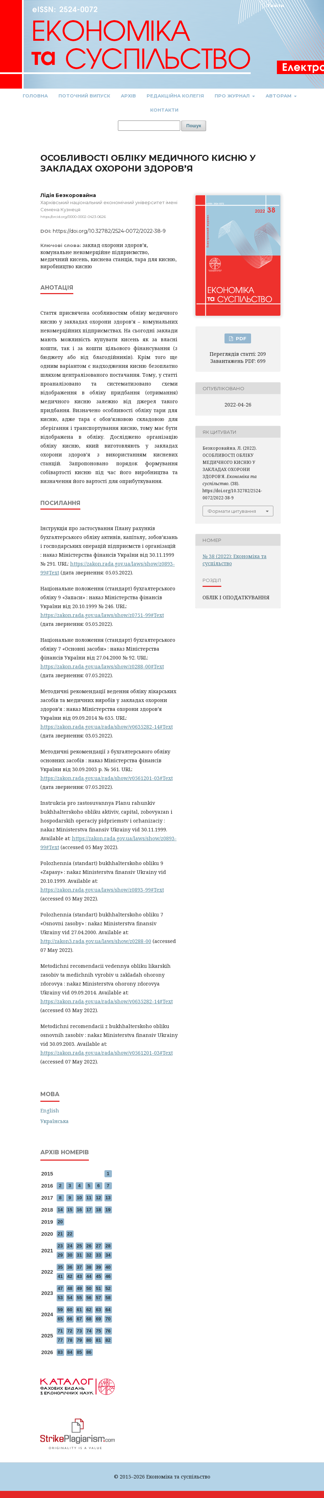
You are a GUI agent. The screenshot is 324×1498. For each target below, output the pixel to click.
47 (60, 1288)
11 (88, 1197)
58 (108, 1297)
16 (79, 1209)
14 (60, 1209)
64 (108, 1309)
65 (60, 1319)
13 (108, 1197)
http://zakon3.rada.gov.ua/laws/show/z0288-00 (95, 941)
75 (98, 1331)
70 (108, 1319)
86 (88, 1352)
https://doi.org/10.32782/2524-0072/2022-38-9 (109, 231)
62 (88, 1309)
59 (60, 1309)
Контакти (164, 110)
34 (108, 1255)
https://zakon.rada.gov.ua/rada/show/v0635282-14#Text (106, 726)
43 (79, 1276)
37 (79, 1267)
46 (108, 1276)
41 (60, 1276)
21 (60, 1233)
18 (98, 1209)
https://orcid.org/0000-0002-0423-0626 (73, 216)
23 (60, 1246)
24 (69, 1246)
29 (60, 1255)
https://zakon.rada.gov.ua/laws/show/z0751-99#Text (102, 615)
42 (69, 1276)
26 (88, 1246)
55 (79, 1297)
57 (98, 1297)
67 (79, 1319)
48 (69, 1288)
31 (79, 1255)
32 (88, 1255)
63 (98, 1309)
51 (98, 1288)
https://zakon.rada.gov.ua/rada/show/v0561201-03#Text (106, 778)
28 (108, 1246)
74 (88, 1331)
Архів (128, 96)
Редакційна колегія (175, 96)
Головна (35, 96)
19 (108, 1209)
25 (79, 1246)
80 (88, 1340)
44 (88, 1276)
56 (88, 1297)
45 (98, 1276)
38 (88, 1267)
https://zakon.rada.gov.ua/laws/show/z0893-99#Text (102, 889)
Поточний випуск (84, 96)
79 (79, 1340)
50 (88, 1288)
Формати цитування (232, 511)
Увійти (275, 5)
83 (60, 1352)
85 (79, 1352)
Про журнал (233, 96)
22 (69, 1233)
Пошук (193, 125)
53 (60, 1297)
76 (108, 1331)
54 (69, 1297)
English (49, 1110)
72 (69, 1331)
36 (69, 1267)
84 (69, 1352)
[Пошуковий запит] (149, 125)
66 (69, 1319)
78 (69, 1340)
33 (98, 1255)
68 (88, 1319)
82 (108, 1340)
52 (108, 1288)
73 (79, 1331)
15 (69, 1209)
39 (98, 1267)
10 (79, 1197)
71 (60, 1331)
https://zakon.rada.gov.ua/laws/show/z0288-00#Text (102, 666)
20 (60, 1221)
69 (98, 1319)
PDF (240, 338)
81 (98, 1340)
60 (69, 1309)
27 (98, 1246)
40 (108, 1267)
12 (98, 1197)
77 (60, 1340)
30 (69, 1255)
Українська (54, 1121)
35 (60, 1267)
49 (79, 1288)
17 (88, 1209)
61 (79, 1309)
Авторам (279, 96)
